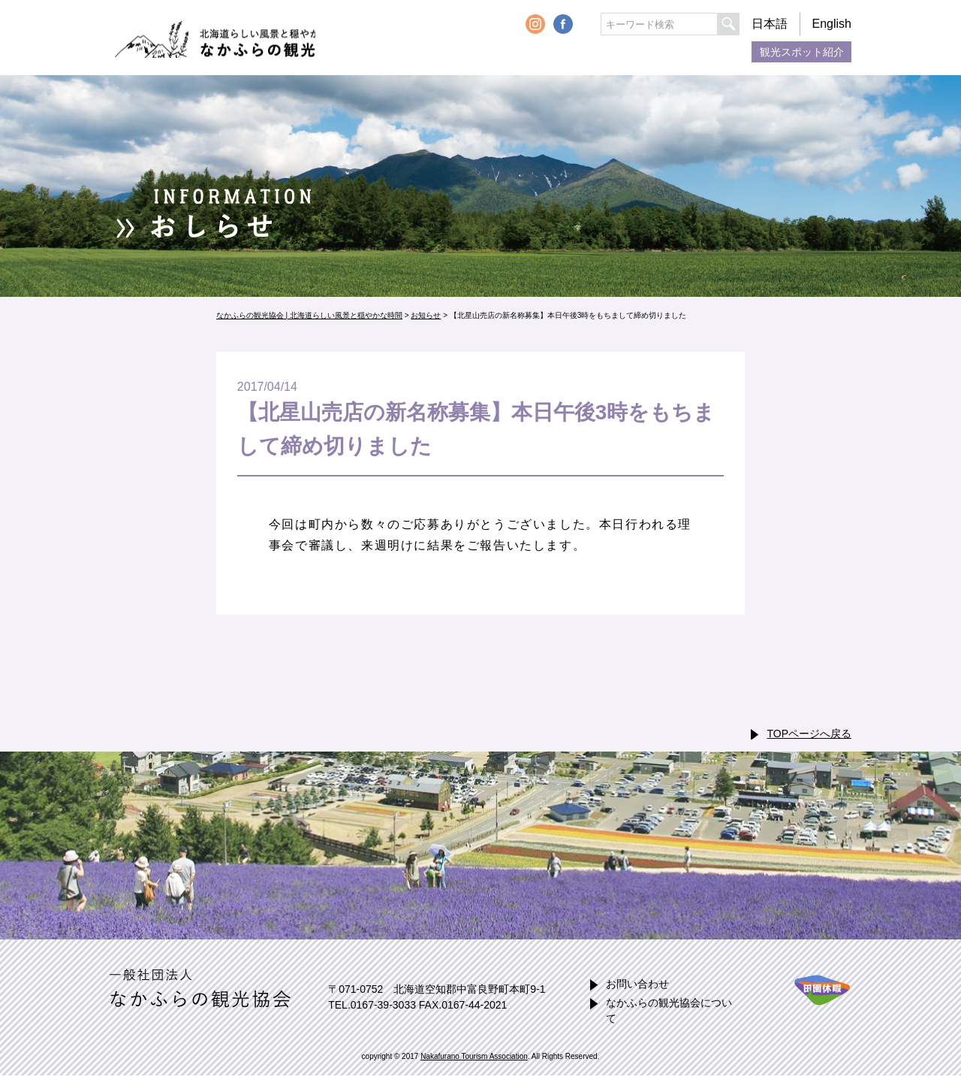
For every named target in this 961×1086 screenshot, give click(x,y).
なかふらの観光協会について (669, 1010)
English (831, 23)
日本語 (770, 23)
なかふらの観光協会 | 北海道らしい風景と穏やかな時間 (232, 38)
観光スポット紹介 (802, 52)
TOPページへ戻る (809, 734)
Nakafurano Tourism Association (474, 1056)
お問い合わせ (637, 984)
